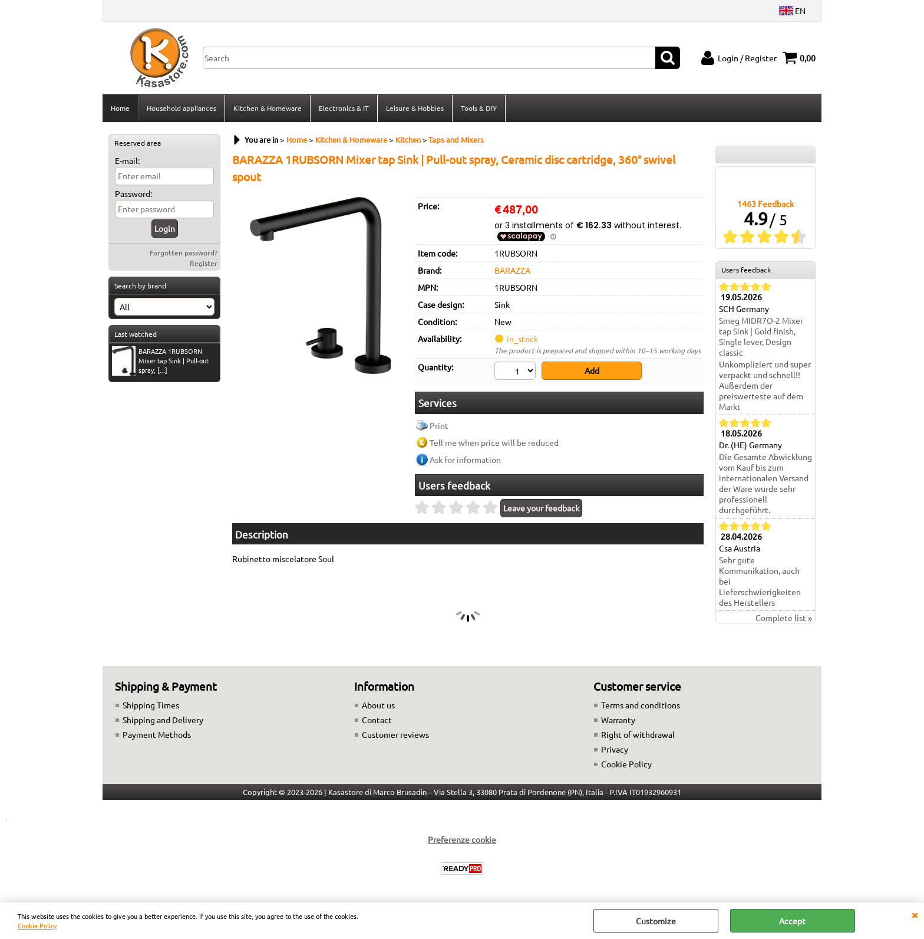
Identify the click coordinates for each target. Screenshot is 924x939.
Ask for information (465, 459)
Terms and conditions (640, 705)
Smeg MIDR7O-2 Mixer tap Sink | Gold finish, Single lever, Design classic (761, 336)
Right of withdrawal (638, 734)
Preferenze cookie (462, 839)
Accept (792, 920)
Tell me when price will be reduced (494, 442)
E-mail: (127, 160)
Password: (133, 193)
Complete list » (783, 617)
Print (439, 425)
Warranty (618, 719)
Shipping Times (151, 705)
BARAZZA (512, 270)
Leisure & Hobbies (415, 108)
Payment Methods (157, 734)
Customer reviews (395, 734)
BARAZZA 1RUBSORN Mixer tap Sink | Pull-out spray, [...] (160, 361)
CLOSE (914, 914)
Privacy (614, 749)
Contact (377, 719)
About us (378, 705)
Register (203, 263)
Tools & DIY (479, 108)
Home (120, 108)
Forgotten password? (183, 252)
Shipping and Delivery (163, 719)
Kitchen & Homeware (267, 108)
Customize (656, 920)
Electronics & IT (344, 108)
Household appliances (181, 108)
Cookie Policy (37, 925)
